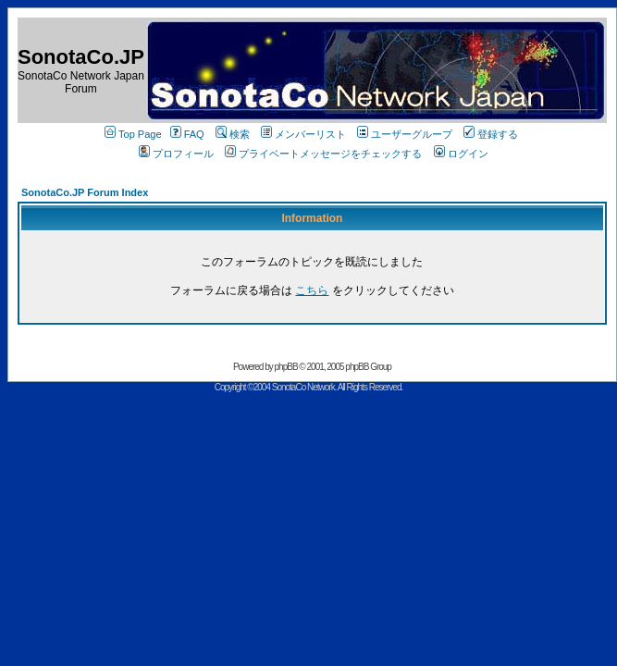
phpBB (286, 367)
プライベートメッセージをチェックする (323, 153)
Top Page (133, 134)
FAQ (187, 134)
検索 (233, 134)
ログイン (461, 153)
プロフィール (176, 153)
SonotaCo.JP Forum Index (84, 192)
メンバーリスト (303, 134)
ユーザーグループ (404, 134)
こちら (311, 290)
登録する (490, 134)
